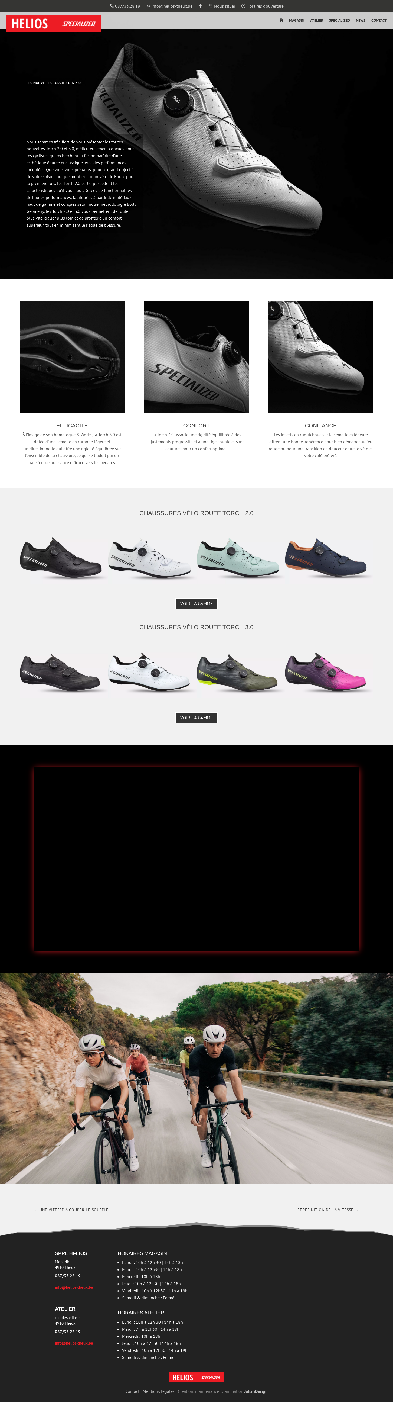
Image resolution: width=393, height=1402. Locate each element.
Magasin (296, 20)
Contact (379, 20)
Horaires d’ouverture (262, 6)
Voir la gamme (196, 604)
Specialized (339, 20)
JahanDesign (256, 1391)
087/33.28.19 (125, 6)
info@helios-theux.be (169, 6)
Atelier (316, 20)
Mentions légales (159, 1391)
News (360, 20)
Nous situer (222, 6)
